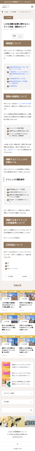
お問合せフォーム (13, 149)
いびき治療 (8, 17)
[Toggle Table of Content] (19, 36)
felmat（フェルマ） (12, 268)
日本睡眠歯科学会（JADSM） (18, 78)
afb (8, 263)
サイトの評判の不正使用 (24, 103)
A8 (8, 266)
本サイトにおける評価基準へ (12, 238)
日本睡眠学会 (13, 86)
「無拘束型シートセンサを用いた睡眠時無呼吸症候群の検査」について (19, 73)
